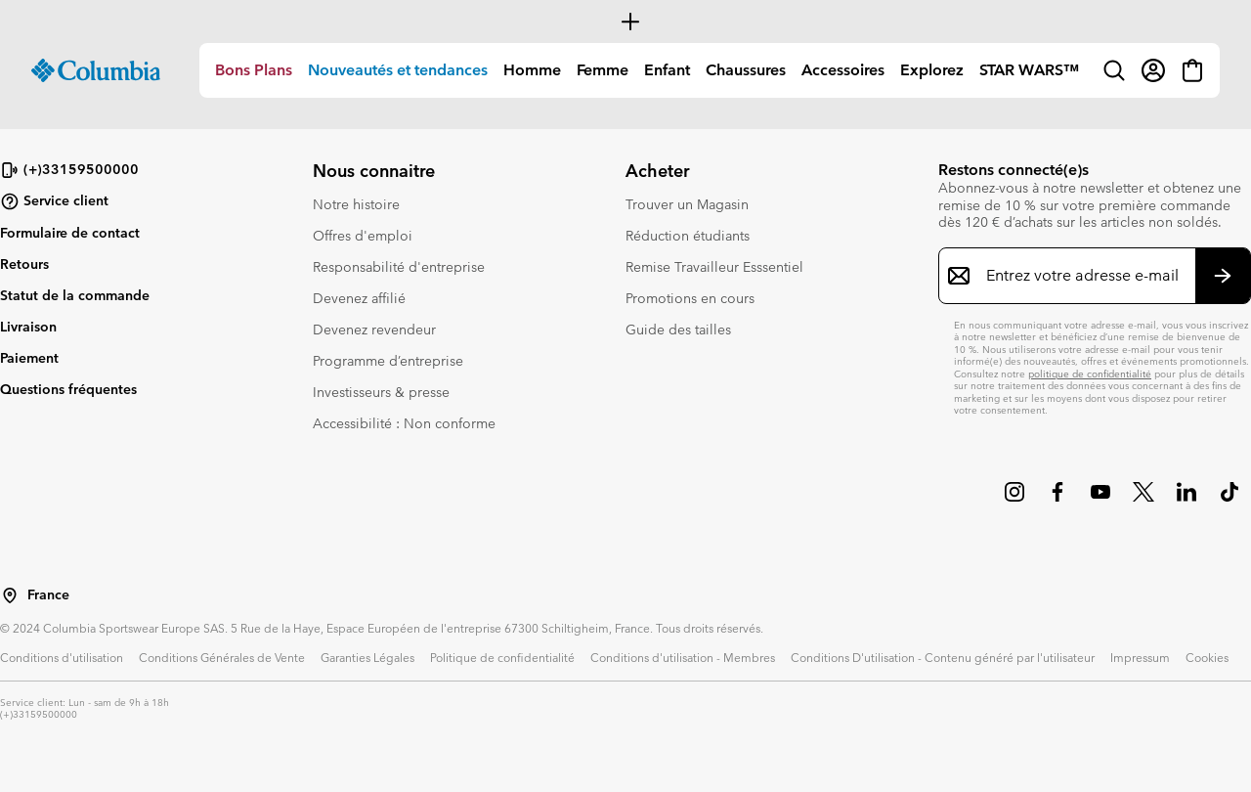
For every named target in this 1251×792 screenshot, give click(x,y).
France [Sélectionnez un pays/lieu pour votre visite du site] (48, 595)
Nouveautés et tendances (398, 70)
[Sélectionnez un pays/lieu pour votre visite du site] (10, 595)
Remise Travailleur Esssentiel (714, 267)
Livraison (28, 326)
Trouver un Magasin (687, 204)
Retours (24, 264)
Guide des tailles (678, 329)
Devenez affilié (359, 298)
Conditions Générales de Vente (222, 657)
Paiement (29, 358)
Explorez (932, 70)
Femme (602, 70)
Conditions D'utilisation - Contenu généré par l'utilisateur (943, 657)
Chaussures (746, 70)
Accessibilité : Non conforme (404, 423)
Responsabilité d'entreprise (399, 267)
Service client (54, 201)
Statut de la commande (75, 295)
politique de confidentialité (1089, 374)
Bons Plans (253, 70)
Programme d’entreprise (388, 361)
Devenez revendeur (374, 329)
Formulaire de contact (70, 233)
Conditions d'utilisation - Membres (682, 657)
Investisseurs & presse (381, 392)
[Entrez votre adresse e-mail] (1083, 275)
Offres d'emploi (362, 235)
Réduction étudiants (688, 235)
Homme (532, 70)
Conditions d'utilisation (61, 657)
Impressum (1140, 657)
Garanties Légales (367, 657)
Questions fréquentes (68, 389)
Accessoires (842, 70)
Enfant (667, 70)
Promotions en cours (690, 298)
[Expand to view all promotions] (625, 21)
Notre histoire (356, 204)
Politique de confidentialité (502, 657)
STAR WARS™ (1029, 70)
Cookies (1207, 657)
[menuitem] (253, 70)
